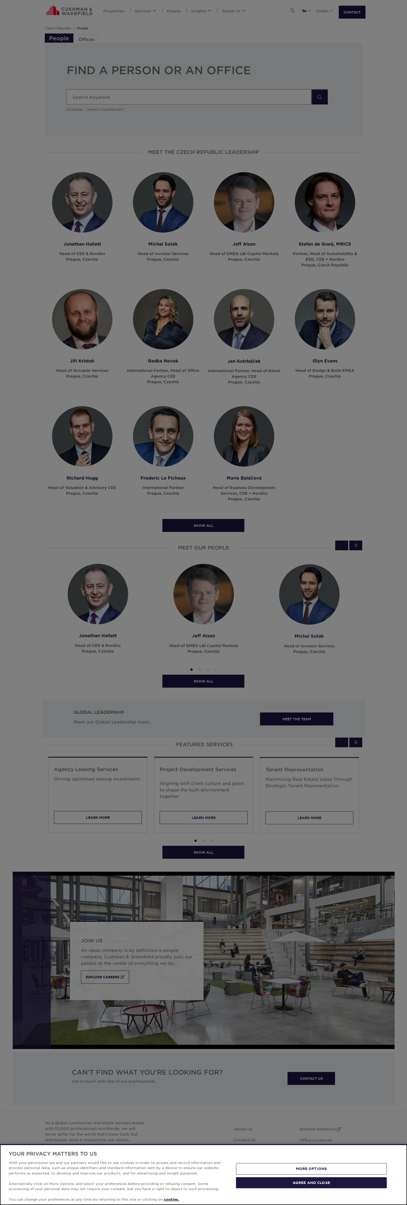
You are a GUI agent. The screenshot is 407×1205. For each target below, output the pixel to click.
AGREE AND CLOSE (311, 1182)
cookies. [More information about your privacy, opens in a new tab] (171, 1199)
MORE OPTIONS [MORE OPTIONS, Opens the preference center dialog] (311, 1168)
